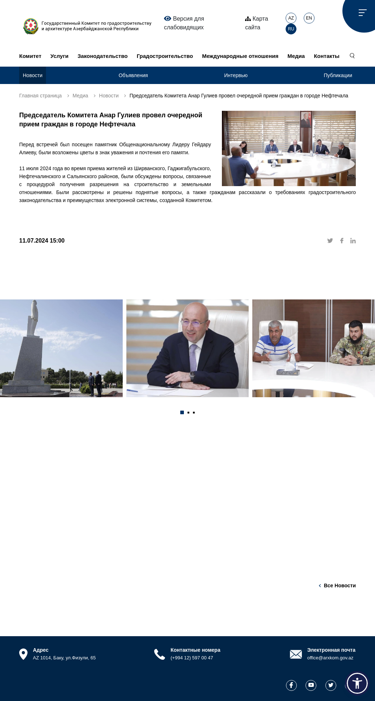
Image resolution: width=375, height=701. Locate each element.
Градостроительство (165, 56)
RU (291, 29)
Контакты (327, 56)
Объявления (133, 75)
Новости (32, 75)
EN (309, 18)
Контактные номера (195, 650)
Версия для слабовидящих (184, 22)
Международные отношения (240, 56)
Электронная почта (331, 650)
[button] (182, 412)
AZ (291, 18)
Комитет (30, 56)
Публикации (338, 75)
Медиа (296, 56)
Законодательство (102, 56)
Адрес (41, 650)
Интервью (236, 75)
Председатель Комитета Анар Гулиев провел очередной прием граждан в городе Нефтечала (239, 95)
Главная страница (40, 95)
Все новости (340, 585)
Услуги (59, 56)
